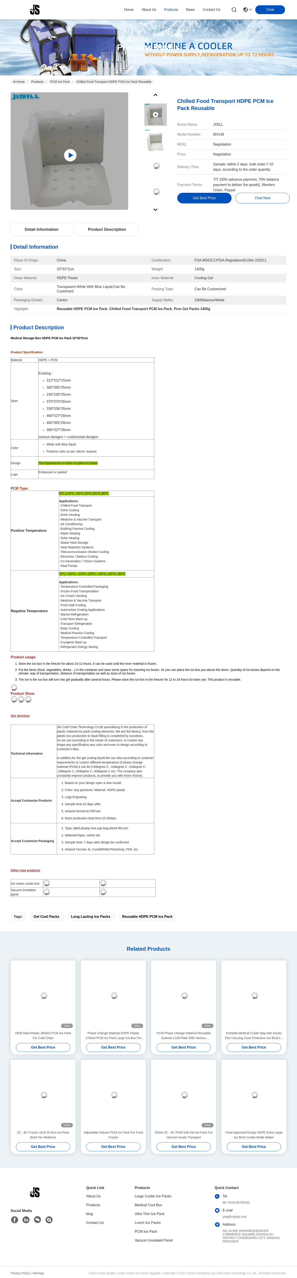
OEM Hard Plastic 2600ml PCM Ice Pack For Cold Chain (43, 1035)
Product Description (107, 229)
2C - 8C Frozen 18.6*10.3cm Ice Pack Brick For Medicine (43, 1135)
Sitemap (38, 1273)
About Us (93, 1196)
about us (149, 9)
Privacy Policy (20, 1273)
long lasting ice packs (90, 916)
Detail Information (41, 229)
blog (89, 1214)
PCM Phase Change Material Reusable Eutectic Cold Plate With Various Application (184, 1035)
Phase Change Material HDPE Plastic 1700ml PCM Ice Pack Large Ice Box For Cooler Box (113, 1035)
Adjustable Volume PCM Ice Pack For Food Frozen (113, 1135)
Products (37, 81)
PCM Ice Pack (60, 81)
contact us (211, 9)
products (171, 9)
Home (129, 9)
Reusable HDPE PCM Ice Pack (147, 916)
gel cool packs (46, 916)
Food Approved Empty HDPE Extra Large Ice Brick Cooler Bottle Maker (253, 1135)
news (190, 9)
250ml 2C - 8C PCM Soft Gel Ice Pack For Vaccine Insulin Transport (184, 1135)
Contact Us (95, 1223)
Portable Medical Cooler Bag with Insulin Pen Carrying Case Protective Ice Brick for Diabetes (254, 1035)
